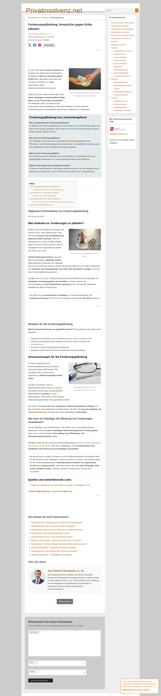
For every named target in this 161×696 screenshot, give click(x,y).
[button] (29, 46)
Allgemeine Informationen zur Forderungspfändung (49, 189)
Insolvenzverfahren (120, 60)
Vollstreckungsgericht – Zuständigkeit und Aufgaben (51, 555)
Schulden (32, 76)
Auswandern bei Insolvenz (123, 51)
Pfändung (45, 17)
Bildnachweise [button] (65, 601)
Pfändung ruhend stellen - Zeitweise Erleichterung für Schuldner (56, 540)
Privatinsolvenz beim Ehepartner (122, 29)
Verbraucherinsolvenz (118, 45)
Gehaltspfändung (85, 339)
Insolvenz (114, 48)
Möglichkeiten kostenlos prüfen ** (136, 690)
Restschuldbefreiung (121, 70)
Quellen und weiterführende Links (41, 205)
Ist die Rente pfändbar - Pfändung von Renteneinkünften (53, 548)
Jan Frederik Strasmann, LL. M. (41, 34)
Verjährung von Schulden (122, 110)
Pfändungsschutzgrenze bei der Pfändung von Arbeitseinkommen (57, 530)
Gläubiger (37, 141)
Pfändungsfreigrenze (121, 82)
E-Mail (32, 671)
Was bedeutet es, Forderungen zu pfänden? (45, 193)
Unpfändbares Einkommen (123, 92)
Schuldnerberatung (120, 107)
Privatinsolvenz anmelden (120, 26)
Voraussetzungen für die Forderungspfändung (45, 199)
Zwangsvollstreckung (37, 412)
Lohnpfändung (87, 172)
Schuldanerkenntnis (120, 101)
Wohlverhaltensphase (121, 73)
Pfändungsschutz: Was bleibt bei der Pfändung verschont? (54, 551)
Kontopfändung (37, 344)
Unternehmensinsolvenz (122, 76)
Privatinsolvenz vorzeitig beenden (123, 35)
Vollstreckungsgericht (76, 141)
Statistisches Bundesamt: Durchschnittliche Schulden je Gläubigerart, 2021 (60, 485)
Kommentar (34, 632)
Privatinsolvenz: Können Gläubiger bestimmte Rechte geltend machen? (59, 544)
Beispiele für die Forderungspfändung (45, 195)
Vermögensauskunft (120, 95)
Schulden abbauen (120, 104)
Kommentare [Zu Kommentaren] (49, 45)
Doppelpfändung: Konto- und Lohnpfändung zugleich (52, 537)
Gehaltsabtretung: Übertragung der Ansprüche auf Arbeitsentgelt (56, 522)
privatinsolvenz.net (34, 17)
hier (54, 132)
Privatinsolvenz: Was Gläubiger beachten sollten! (50, 533)
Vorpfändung (35, 466)
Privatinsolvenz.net (54, 10)
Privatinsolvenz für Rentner (120, 32)
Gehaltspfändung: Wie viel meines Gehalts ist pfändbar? (53, 526)
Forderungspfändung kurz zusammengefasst (45, 186)
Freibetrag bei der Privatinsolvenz (123, 23)
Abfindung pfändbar (36, 216)
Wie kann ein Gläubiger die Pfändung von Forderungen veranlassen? (54, 202)
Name (32, 662)
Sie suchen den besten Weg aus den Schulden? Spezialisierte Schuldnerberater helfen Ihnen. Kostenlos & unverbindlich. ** (139, 684)
